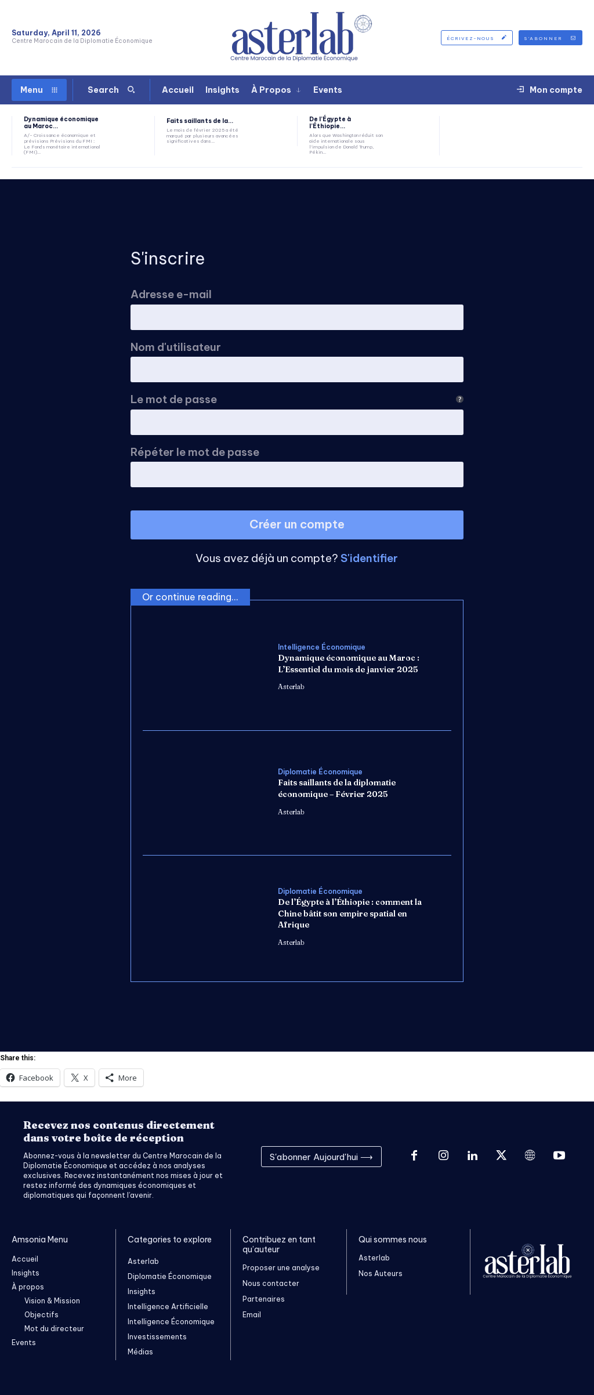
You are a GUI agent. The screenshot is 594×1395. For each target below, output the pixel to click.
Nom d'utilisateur (176, 347)
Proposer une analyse (281, 1267)
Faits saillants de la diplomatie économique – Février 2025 (337, 788)
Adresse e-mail (171, 294)
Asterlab (291, 686)
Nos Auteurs (380, 1273)
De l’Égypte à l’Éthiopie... (330, 122)
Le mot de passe (297, 399)
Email (251, 1314)
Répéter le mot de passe (195, 452)
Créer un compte (297, 524)
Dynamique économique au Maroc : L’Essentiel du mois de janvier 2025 (348, 664)
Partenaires (263, 1299)
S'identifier (369, 558)
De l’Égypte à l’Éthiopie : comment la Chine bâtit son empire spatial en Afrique (350, 913)
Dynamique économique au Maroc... (61, 122)
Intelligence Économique (321, 647)
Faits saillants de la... (199, 121)
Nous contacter (270, 1283)
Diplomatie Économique (320, 772)
